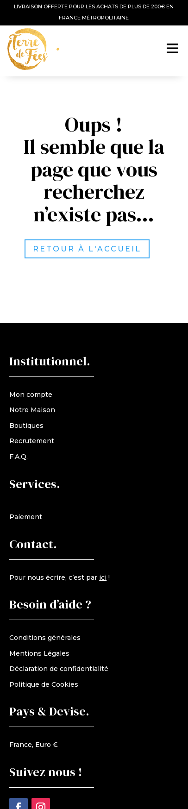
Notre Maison (32, 410)
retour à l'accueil (95, 249)
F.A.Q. (18, 456)
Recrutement (31, 441)
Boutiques (26, 425)
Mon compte (30, 394)
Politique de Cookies (43, 684)
